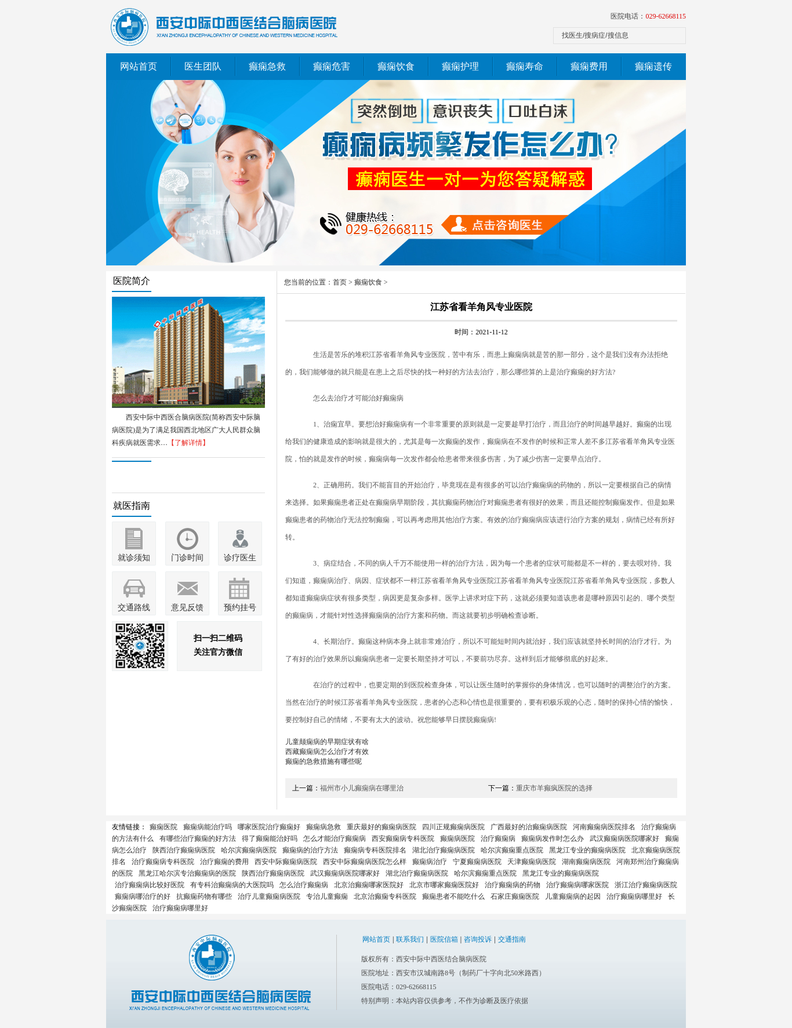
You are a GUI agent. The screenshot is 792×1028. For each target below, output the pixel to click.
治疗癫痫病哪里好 (634, 896)
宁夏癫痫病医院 (477, 862)
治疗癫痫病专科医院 (163, 862)
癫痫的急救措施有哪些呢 (323, 761)
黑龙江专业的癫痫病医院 (587, 850)
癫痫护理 (460, 66)
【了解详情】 (188, 443)
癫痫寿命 (524, 66)
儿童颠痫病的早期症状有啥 (327, 742)
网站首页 (138, 66)
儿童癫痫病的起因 (573, 896)
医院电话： (648, 16)
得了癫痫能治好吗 (269, 838)
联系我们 (410, 939)
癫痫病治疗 (429, 862)
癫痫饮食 (396, 66)
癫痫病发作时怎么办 (552, 838)
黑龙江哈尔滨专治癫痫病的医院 (187, 873)
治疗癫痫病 (498, 838)
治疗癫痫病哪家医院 (577, 885)
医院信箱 (444, 939)
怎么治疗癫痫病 (303, 885)
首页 (340, 282)
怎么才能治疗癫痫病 (334, 838)
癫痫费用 (589, 66)
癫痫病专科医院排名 (375, 850)
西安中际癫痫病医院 (286, 862)
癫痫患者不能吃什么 (453, 896)
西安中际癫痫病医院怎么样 (364, 862)
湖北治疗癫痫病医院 (443, 850)
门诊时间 (187, 557)
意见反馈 (187, 607)
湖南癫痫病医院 (586, 862)
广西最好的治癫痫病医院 (529, 827)
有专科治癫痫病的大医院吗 (232, 885)
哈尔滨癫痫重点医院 (512, 850)
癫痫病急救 (323, 827)
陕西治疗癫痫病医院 (183, 850)
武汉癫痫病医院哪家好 (624, 838)
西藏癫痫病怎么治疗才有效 (327, 752)
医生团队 (202, 66)
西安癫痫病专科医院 (403, 838)
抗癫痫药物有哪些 (204, 896)
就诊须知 (134, 557)
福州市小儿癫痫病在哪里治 (362, 788)
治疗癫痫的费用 (224, 862)
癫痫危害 (331, 66)
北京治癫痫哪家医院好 (369, 885)
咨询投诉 (478, 939)
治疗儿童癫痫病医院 (269, 896)
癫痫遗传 (653, 66)
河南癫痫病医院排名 (604, 827)
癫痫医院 (163, 827)
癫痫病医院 (457, 838)
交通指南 (512, 939)
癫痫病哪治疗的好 (142, 896)
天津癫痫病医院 (531, 862)
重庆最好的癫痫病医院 (381, 827)
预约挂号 (240, 607)
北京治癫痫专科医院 (385, 896)
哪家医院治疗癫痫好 (269, 827)
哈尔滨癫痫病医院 (249, 850)
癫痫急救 (267, 66)
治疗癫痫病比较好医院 (149, 885)
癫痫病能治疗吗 (207, 827)
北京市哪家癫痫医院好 (444, 885)
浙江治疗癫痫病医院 (646, 885)
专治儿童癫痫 (327, 896)
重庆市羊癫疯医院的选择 (554, 788)
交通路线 (134, 607)
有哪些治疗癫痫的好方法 (197, 838)
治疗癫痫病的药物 (512, 885)
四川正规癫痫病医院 (453, 827)
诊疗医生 (240, 557)
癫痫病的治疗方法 (310, 850)
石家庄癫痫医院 (515, 896)
